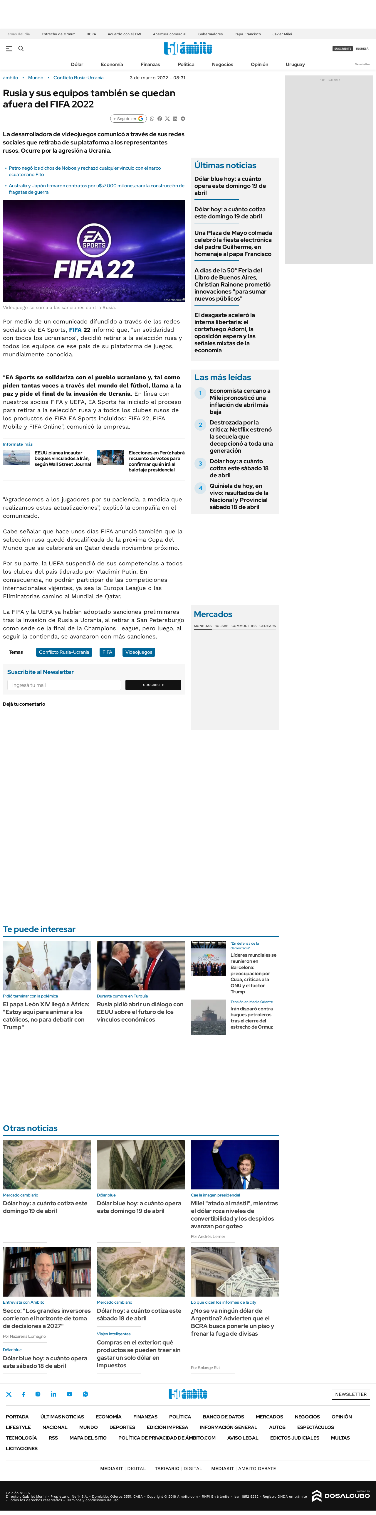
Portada (17, 1417)
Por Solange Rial (205, 1367)
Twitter (9, 1394)
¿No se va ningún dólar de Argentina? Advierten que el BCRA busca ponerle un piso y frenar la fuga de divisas (232, 1322)
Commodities (244, 626)
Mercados (269, 1417)
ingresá (362, 48)
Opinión (259, 64)
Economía (112, 64)
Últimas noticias (62, 1417)
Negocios (222, 64)
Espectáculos (315, 1427)
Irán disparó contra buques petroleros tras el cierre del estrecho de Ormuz (252, 1018)
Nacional (55, 1427)
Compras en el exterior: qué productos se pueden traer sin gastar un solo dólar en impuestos (139, 1354)
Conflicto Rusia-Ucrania (78, 77)
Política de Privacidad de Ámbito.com (167, 1438)
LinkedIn (53, 1394)
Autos (277, 1427)
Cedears (267, 626)
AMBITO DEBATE (243, 1468)
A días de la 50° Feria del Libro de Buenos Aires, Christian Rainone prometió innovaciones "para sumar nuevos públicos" (232, 284)
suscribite (342, 48)
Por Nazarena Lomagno (24, 1336)
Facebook (23, 1394)
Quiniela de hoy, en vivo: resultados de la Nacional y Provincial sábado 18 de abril (239, 496)
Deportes (122, 1427)
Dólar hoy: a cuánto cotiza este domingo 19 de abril (230, 212)
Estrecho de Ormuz (58, 34)
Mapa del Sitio (88, 1438)
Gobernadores (210, 34)
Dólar (77, 64)
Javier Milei (282, 34)
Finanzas (150, 64)
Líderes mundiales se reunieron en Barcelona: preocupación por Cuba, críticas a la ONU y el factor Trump (253, 973)
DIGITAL (123, 1468)
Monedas (203, 626)
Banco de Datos (223, 1417)
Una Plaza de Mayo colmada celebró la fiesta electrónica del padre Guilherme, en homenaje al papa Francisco (233, 243)
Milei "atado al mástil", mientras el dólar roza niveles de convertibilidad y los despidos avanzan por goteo (234, 1214)
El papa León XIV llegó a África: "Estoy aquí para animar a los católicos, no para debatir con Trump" (46, 1015)
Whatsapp (85, 1394)
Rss (53, 1438)
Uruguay (295, 64)
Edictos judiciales (294, 1438)
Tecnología (21, 1438)
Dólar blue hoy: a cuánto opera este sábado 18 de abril (45, 1362)
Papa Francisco (247, 34)
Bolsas (221, 626)
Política (186, 64)
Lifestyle (18, 1427)
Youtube (69, 1394)
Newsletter (362, 64)
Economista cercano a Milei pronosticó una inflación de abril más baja (240, 401)
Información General (228, 1427)
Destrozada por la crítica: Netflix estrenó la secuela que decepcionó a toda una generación (241, 436)
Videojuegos (138, 652)
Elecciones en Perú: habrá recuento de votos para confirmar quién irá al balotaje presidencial (157, 461)
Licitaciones (22, 1448)
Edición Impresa (167, 1427)
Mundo (35, 77)
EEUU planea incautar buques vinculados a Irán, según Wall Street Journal (63, 458)
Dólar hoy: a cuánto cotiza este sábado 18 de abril (239, 468)
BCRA (91, 34)
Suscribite (153, 685)
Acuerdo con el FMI (124, 34)
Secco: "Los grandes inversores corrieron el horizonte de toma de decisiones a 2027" (47, 1318)
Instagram (38, 1394)
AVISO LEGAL (242, 1438)
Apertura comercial (170, 34)
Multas (340, 1438)
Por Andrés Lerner (208, 1236)
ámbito (10, 77)
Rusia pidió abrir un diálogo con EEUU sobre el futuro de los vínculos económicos (140, 1011)
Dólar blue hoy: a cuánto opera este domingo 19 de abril (230, 186)
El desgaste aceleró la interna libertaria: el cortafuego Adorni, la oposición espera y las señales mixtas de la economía (225, 332)
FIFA (75, 329)
